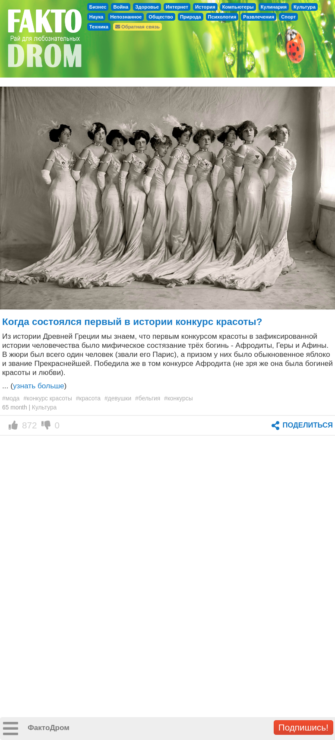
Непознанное (126, 16)
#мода (10, 398)
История (205, 6)
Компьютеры (238, 6)
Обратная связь (137, 26)
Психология (222, 16)
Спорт (288, 16)
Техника (98, 26)
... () (34, 385)
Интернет (177, 6)
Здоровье (147, 6)
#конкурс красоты (47, 398)
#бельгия (147, 398)
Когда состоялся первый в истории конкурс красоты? (132, 321)
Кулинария (274, 6)
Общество (161, 16)
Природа (190, 16)
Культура (305, 6)
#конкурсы (178, 398)
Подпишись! (303, 727)
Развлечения (258, 16)
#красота (88, 398)
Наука (96, 16)
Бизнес (98, 6)
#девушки (117, 398)
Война (120, 6)
